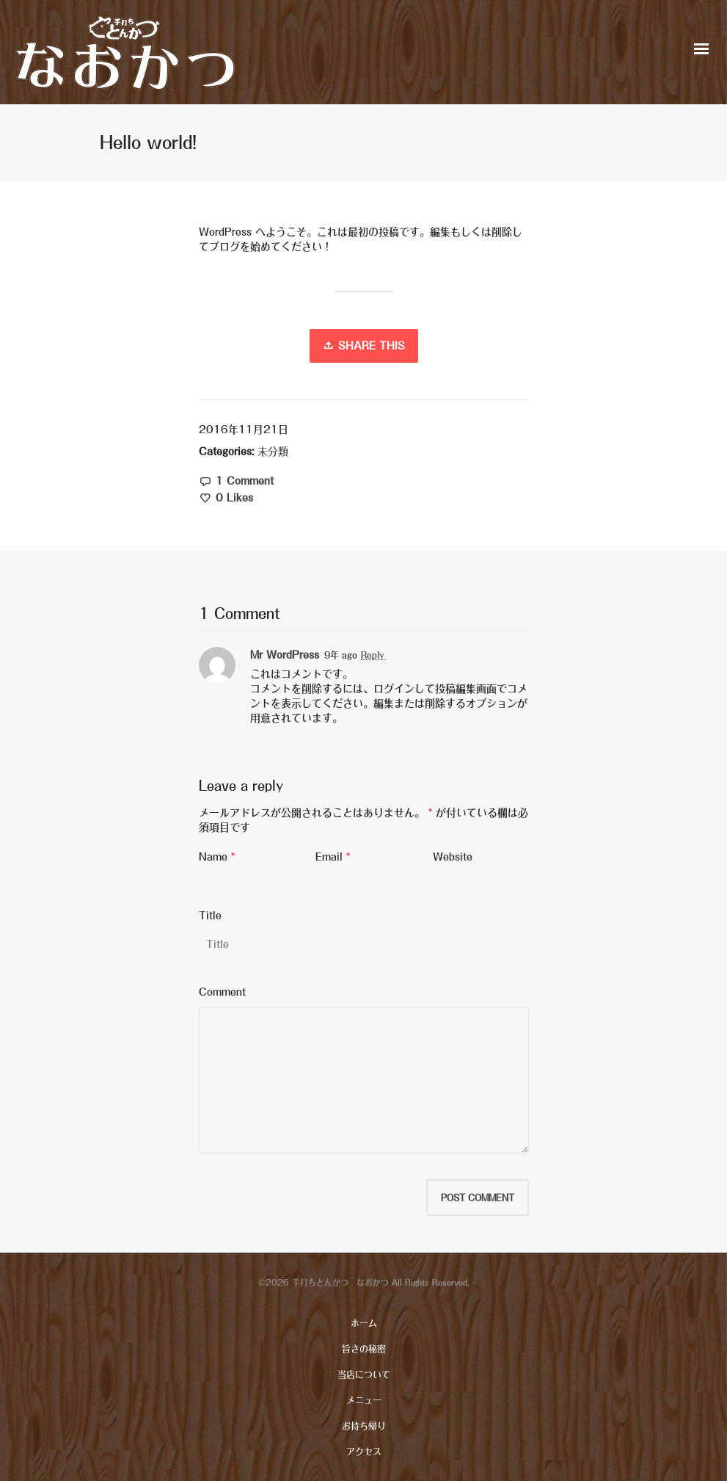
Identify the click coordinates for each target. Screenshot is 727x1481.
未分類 (272, 451)
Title (210, 915)
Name (213, 857)
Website (452, 857)
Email (329, 857)
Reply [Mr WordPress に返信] (372, 655)
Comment (222, 992)
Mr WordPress (284, 655)
